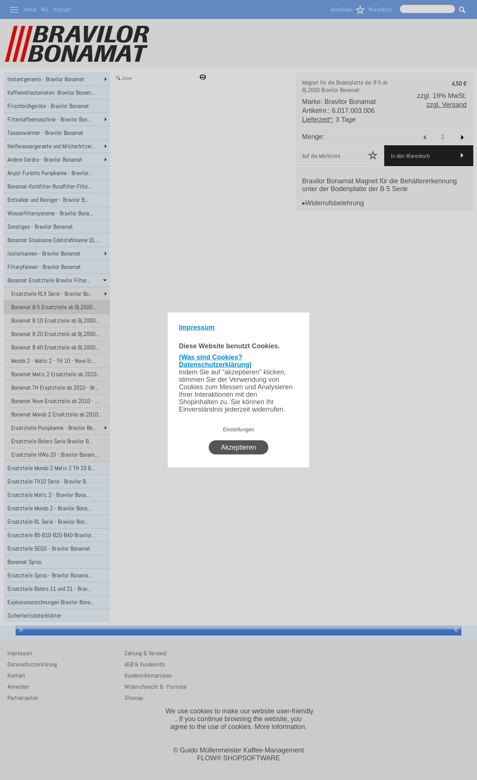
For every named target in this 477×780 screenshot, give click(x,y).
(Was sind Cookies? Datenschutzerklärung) (215, 360)
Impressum (197, 327)
